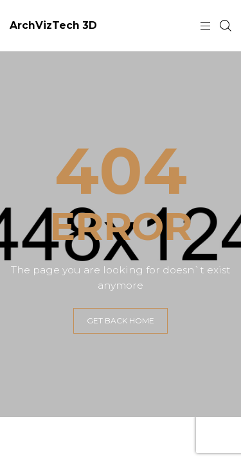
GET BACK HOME (120, 320)
